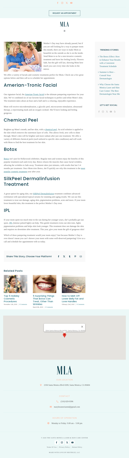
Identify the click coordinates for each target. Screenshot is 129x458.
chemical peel (51, 129)
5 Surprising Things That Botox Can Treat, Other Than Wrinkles (43, 300)
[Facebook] (99, 112)
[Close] (82, 327)
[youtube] (71, 3)
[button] (64, 335)
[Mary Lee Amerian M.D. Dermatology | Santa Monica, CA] (64, 21)
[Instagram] (103, 112)
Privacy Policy (64, 447)
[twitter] (67, 3)
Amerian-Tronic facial (34, 94)
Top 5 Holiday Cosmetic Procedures (11, 298)
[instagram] (62, 3)
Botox (6, 159)
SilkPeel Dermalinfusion (43, 193)
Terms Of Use (52, 447)
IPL (10, 223)
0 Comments (23, 304)
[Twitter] (107, 112)
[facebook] (58, 3)
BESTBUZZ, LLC (73, 452)
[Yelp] (115, 112)
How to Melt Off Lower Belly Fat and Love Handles (73, 298)
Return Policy (77, 447)
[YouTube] (111, 112)
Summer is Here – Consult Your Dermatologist (107, 75)
